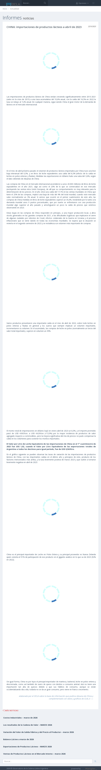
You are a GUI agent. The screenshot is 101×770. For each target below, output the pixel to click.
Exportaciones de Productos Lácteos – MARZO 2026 (27, 746)
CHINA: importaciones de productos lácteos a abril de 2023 (44, 27)
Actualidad (14, 8)
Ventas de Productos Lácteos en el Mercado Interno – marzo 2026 (34, 754)
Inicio (5, 8)
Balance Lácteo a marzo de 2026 (18, 739)
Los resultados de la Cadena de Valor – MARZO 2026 (27, 725)
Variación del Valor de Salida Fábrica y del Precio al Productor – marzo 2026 (38, 732)
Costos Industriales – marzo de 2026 (20, 717)
